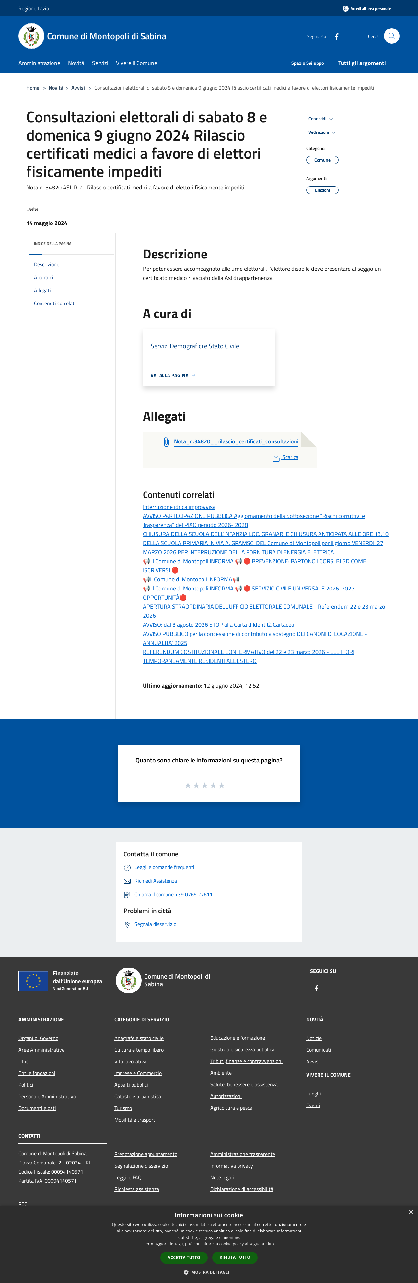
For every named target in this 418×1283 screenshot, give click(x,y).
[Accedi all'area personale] (367, 8)
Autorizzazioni (226, 1096)
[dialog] (209, 1244)
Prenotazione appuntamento (145, 1154)
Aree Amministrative (41, 1050)
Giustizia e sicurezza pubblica (242, 1049)
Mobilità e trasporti (135, 1120)
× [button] (410, 1212)
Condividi (321, 119)
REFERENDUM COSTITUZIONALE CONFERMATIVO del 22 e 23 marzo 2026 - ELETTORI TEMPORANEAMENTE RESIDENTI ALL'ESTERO (248, 656)
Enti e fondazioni (36, 1073)
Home (32, 88)
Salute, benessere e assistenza (244, 1084)
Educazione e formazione (237, 1038)
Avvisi (78, 88)
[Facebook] (334, 35)
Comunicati (318, 1050)
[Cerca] (392, 36)
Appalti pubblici (131, 1085)
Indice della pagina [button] (52, 243)
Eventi (313, 1105)
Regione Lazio (33, 8)
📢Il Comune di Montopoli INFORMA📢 (191, 579)
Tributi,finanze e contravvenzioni (246, 1061)
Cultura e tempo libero (139, 1050)
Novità (56, 88)
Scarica (284, 457)
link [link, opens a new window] (271, 1244)
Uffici (24, 1061)
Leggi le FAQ (128, 1177)
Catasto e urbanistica (137, 1096)
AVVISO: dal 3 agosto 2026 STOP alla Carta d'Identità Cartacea (218, 624)
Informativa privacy (231, 1166)
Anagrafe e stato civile (139, 1038)
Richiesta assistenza (136, 1189)
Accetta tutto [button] (184, 1257)
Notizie (314, 1038)
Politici (25, 1085)
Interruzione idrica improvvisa (179, 506)
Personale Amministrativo (47, 1096)
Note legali (222, 1177)
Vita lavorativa (130, 1061)
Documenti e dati (37, 1108)
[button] (209, 1272)
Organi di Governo (38, 1038)
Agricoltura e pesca (231, 1108)
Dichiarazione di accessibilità (241, 1189)
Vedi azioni (323, 132)
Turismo (123, 1108)
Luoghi (313, 1093)
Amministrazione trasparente (242, 1154)
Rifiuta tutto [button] (235, 1257)
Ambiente (221, 1073)
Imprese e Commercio (138, 1073)
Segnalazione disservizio (141, 1166)
